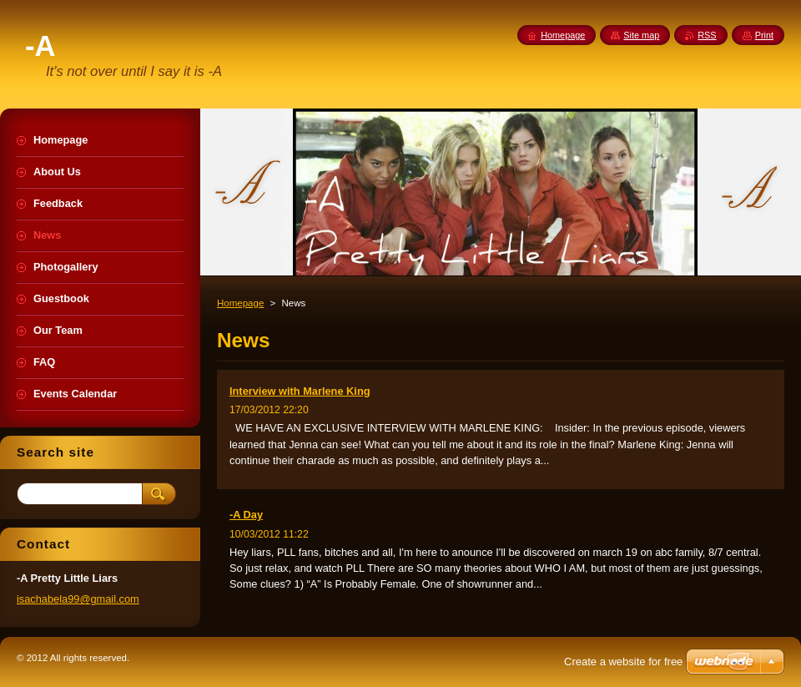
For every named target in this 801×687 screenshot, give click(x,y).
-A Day (246, 514)
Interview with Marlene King (299, 391)
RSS (707, 35)
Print (764, 35)
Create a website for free (623, 661)
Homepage (240, 303)
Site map (641, 35)
